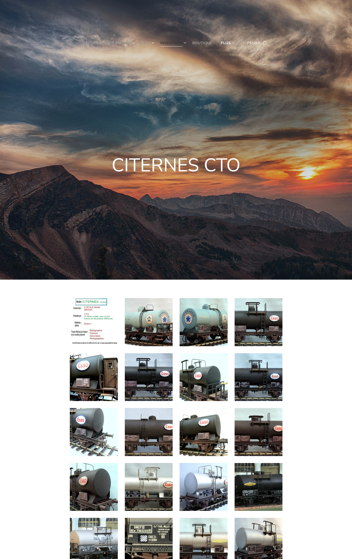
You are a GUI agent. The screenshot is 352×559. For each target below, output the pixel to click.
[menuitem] (90, 43)
